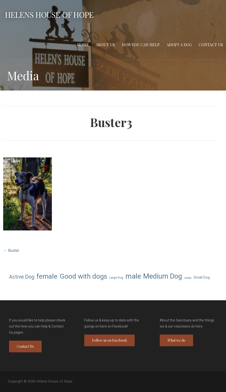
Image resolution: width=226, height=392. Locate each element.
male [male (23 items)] (133, 276)
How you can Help (141, 44)
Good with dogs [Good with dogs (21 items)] (83, 276)
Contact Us (211, 44)
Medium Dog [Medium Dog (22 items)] (162, 276)
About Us (105, 44)
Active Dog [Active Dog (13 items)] (21, 277)
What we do (176, 340)
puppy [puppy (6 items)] (187, 277)
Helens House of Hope (49, 14)
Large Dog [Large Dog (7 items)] (116, 277)
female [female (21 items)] (47, 276)
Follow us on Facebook (109, 340)
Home (83, 44)
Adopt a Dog (179, 44)
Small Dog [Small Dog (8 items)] (202, 277)
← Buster (11, 250)
